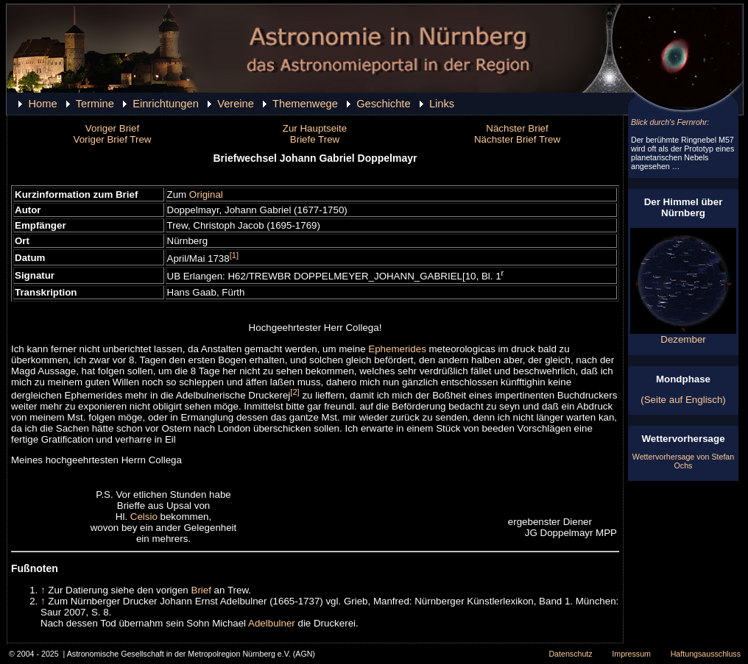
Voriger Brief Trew (113, 139)
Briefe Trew (314, 139)
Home (42, 104)
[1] (234, 255)
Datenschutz (570, 653)
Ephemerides (397, 348)
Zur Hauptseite (315, 128)
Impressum (631, 653)
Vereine (235, 104)
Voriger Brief (112, 128)
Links (441, 104)
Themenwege (305, 104)
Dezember (683, 335)
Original (206, 194)
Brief (201, 590)
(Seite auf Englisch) (683, 399)
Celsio (144, 516)
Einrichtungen (166, 104)
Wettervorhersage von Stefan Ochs (683, 461)
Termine (95, 104)
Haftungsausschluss (706, 653)
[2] (294, 392)
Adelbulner (271, 623)
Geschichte (383, 104)
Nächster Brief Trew (517, 139)
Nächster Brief (517, 128)
